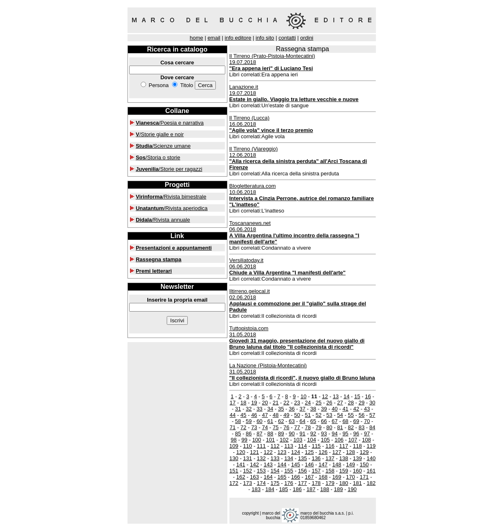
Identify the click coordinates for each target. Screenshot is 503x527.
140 (370, 458)
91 (302, 433)
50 (297, 415)
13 (335, 396)
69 (356, 421)
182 (370, 483)
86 (249, 433)
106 (339, 440)
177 (302, 483)
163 (254, 477)
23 (297, 402)
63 (292, 421)
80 (329, 427)
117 (343, 446)
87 (259, 433)
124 (295, 452)
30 (372, 402)
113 (288, 446)
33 (259, 409)
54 (340, 415)
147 (323, 464)
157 (316, 471)
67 (335, 421)
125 (309, 452)
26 (329, 402)
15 (357, 396)
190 (352, 489)
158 (330, 471)
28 (351, 402)
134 (288, 458)
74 (265, 427)
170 (350, 477)
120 (240, 452)
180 (343, 483)
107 (352, 440)
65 (313, 421)
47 (265, 415)
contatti (287, 38)
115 (316, 446)
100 (256, 440)
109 (234, 446)
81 (340, 427)
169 (336, 477)
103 (297, 440)
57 (372, 415)
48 (276, 415)
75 (276, 427)
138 (343, 458)
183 (256, 489)
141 (240, 464)
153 (261, 471)
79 (318, 427)
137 (330, 458)
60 (259, 421)
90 (292, 433)
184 (269, 489)
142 (254, 464)
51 (308, 415)
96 (356, 433)
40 (335, 409)
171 (364, 477)
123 (281, 452)
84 (372, 427)
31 (238, 409)
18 (243, 402)
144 (281, 464)
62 (281, 421)
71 (233, 427)
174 (261, 483)
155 (288, 471)
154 (275, 471)
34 (270, 409)
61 (270, 421)
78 (308, 427)
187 (311, 489)
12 (325, 396)
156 (302, 471)
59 (249, 421)
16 (368, 396)
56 (361, 415)
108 (366, 440)
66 (324, 421)
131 (247, 458)
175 (275, 483)
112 (275, 446)
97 (367, 433)
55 (351, 415)
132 (261, 458)
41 (345, 409)
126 (323, 452)
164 (268, 477)
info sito (265, 38)
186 (297, 489)
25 (318, 402)
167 (309, 477)
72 (243, 427)
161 (370, 471)
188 (324, 489)
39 (324, 409)
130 (234, 458)
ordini (306, 38)
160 (357, 471)
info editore (238, 38)
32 (249, 409)
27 (340, 402)
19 (254, 402)
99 (244, 440)
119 (370, 446)
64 (302, 421)
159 (343, 471)
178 (316, 483)
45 (243, 415)
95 (345, 433)
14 (346, 396)
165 (281, 477)
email (214, 38)
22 (286, 402)
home (196, 38)
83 (361, 427)
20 (265, 402)
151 (234, 471)
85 (238, 433)
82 (351, 427)
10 (303, 396)
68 (345, 421)
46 (254, 415)
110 (247, 446)
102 (284, 440)
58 (238, 421)
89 (281, 433)
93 (324, 433)
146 (309, 464)
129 (364, 452)
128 (350, 452)
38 (313, 409)
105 (325, 440)
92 (313, 433)
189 (338, 489)
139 (357, 458)
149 (350, 464)
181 (357, 483)
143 (268, 464)
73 (254, 427)
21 (276, 402)
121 (254, 452)
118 (357, 446)
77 (297, 427)
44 (233, 415)
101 (270, 440)
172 (234, 483)
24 (308, 402)
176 (288, 483)
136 (316, 458)
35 (281, 409)
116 (330, 446)
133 (275, 458)
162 (240, 477)
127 (336, 452)
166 (295, 477)
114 (302, 446)
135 (302, 458)
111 (261, 446)
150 (364, 464)
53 (329, 415)
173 (247, 483)
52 (318, 415)
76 (286, 427)
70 (367, 421)
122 (268, 452)
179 (330, 483)
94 (335, 433)
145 (295, 464)
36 (292, 409)
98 (233, 440)
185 (283, 489)
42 (356, 409)
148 (336, 464)
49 (286, 415)
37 (302, 409)
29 (361, 402)
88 (270, 433)
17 (233, 402)
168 (323, 477)
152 (247, 471)
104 (311, 440)
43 (367, 409)
